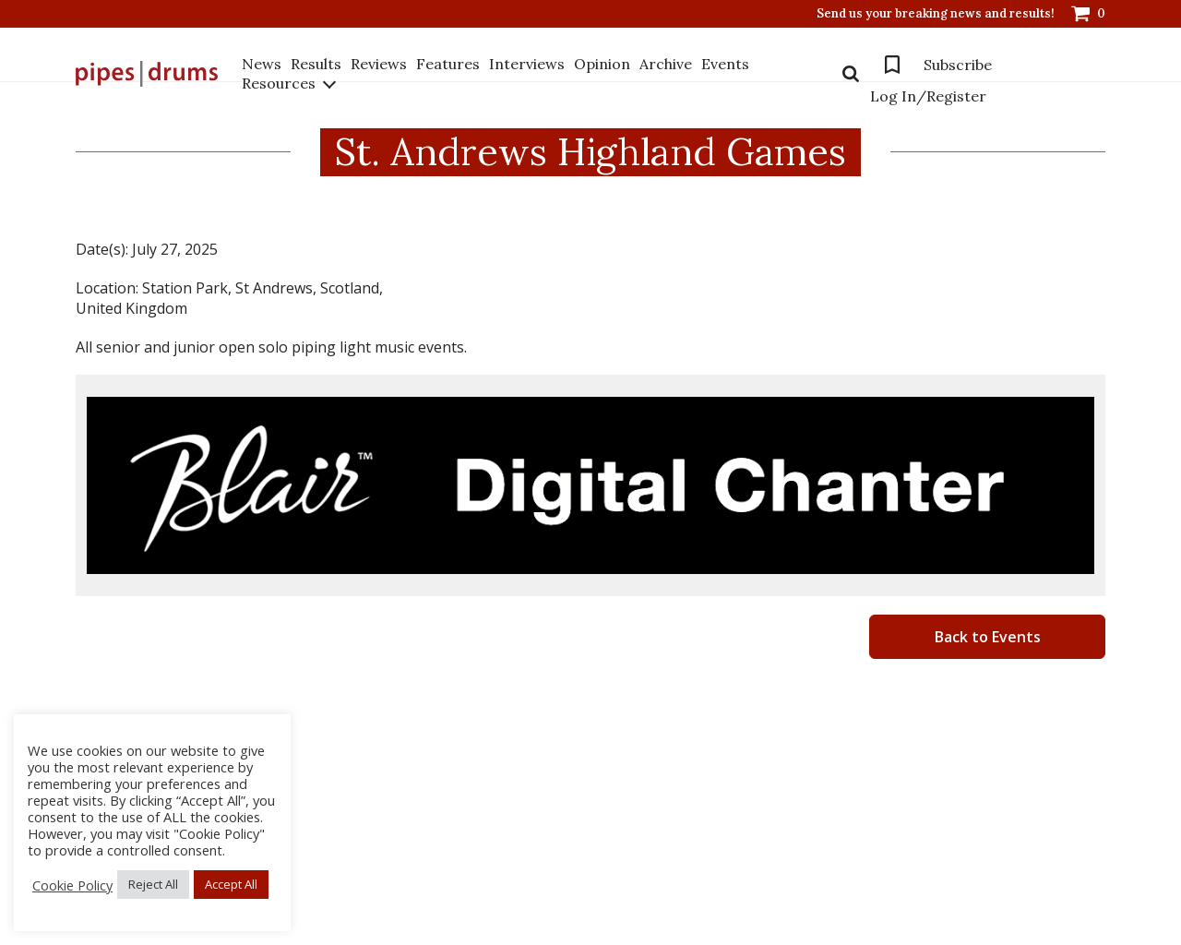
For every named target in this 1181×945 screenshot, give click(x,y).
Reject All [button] (153, 884)
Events (725, 63)
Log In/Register (928, 96)
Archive (665, 63)
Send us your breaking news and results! (936, 13)
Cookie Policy (72, 885)
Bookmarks (892, 64)
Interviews (527, 63)
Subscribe (958, 64)
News (261, 63)
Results (316, 63)
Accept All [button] (231, 884)
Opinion (602, 63)
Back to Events (988, 637)
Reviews (379, 63)
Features (448, 63)
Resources (279, 83)
